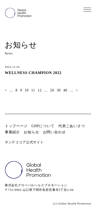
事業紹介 (12, 132)
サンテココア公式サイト (24, 142)
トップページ (16, 126)
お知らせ (31, 132)
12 (40, 90)
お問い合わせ (54, 132)
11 (33, 90)
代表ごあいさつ (71, 126)
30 (59, 90)
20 (52, 90)
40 (65, 90)
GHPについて (43, 126)
